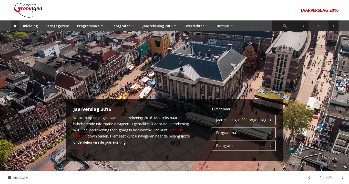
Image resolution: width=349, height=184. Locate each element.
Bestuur (223, 26)
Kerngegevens (57, 26)
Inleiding (30, 26)
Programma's (88, 26)
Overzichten (194, 26)
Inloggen (18, 177)
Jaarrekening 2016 (157, 26)
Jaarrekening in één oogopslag (241, 119)
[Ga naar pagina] (319, 25)
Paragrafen (120, 26)
